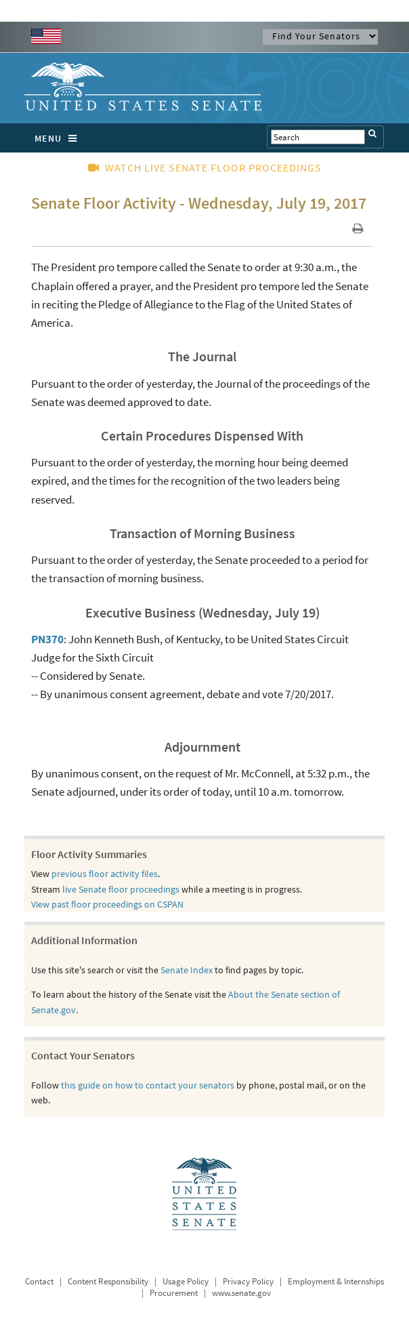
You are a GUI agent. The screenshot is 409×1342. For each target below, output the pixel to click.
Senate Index (186, 970)
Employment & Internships (336, 1281)
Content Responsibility (108, 1281)
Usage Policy (186, 1281)
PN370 (47, 639)
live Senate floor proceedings (120, 889)
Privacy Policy (248, 1281)
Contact (39, 1281)
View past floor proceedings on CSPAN (107, 904)
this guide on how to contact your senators (147, 1085)
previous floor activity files (104, 874)
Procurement (174, 1293)
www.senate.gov (241, 1293)
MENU (59, 138)
